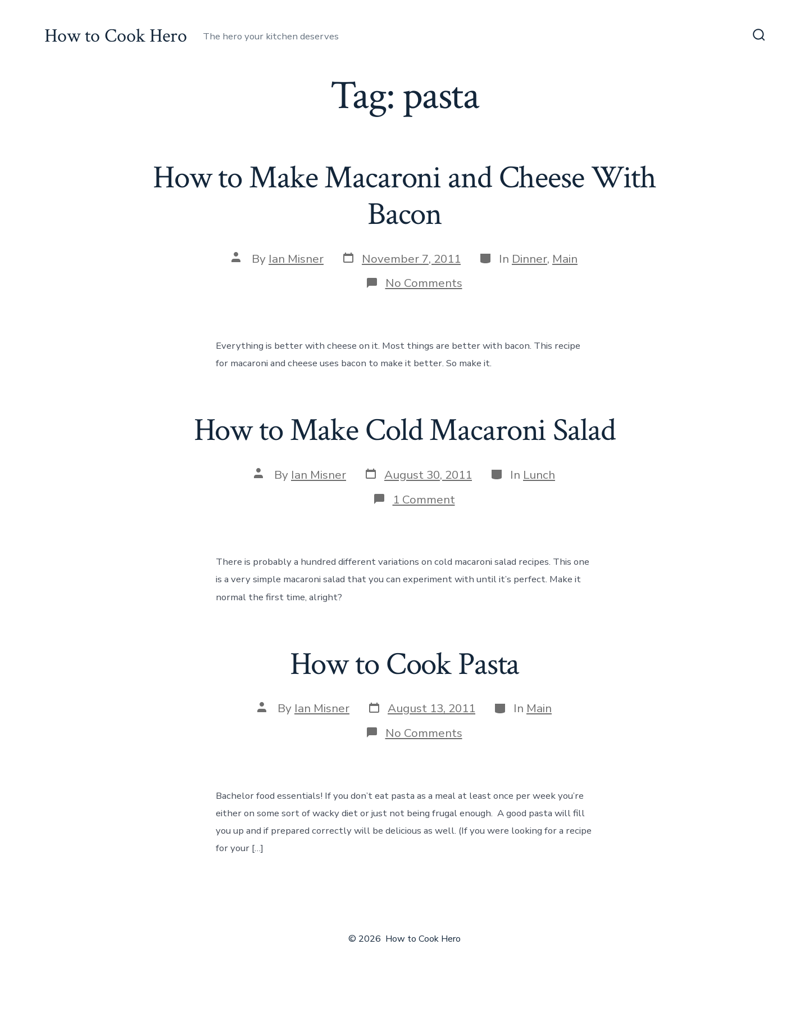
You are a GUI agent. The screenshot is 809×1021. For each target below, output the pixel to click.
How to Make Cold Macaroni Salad (405, 430)
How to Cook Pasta (405, 664)
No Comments (423, 283)
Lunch (539, 475)
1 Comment (424, 499)
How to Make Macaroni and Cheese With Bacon (404, 196)
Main (565, 259)
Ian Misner (296, 259)
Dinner (529, 259)
